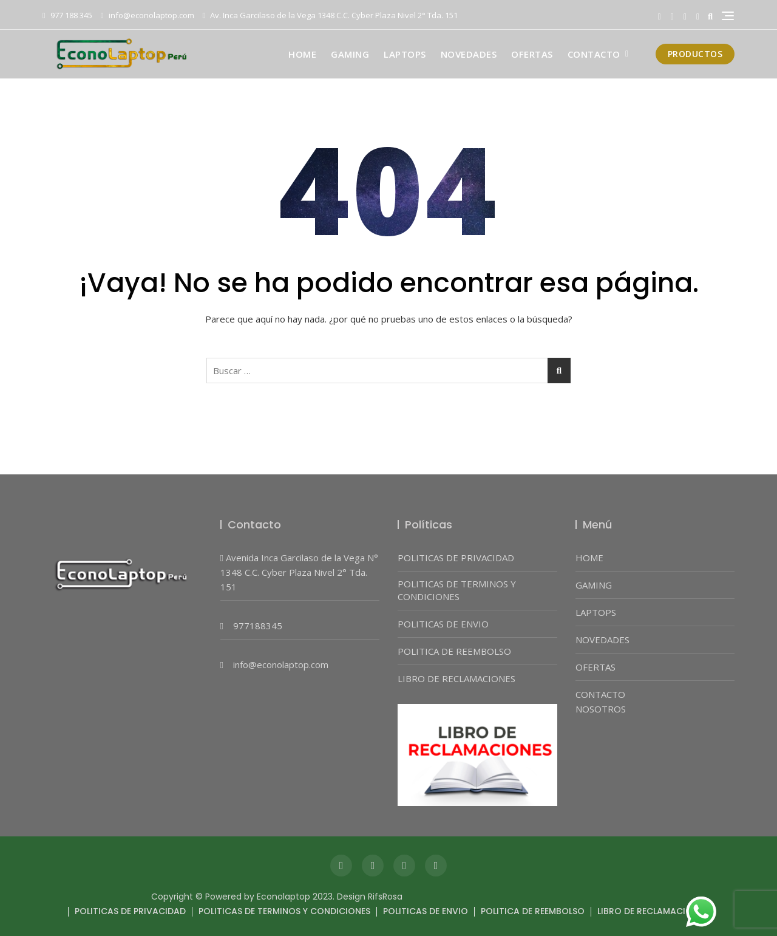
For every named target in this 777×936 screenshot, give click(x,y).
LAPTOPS (405, 54)
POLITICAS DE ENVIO (443, 624)
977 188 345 (67, 15)
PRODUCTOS (695, 54)
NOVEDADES (469, 54)
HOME (302, 54)
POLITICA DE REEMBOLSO (454, 651)
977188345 (257, 626)
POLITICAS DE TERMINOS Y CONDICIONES (457, 590)
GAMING (350, 54)
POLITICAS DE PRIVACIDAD (456, 558)
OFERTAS (532, 54)
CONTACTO (594, 54)
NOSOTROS (600, 709)
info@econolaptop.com (147, 15)
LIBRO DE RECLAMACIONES (456, 678)
